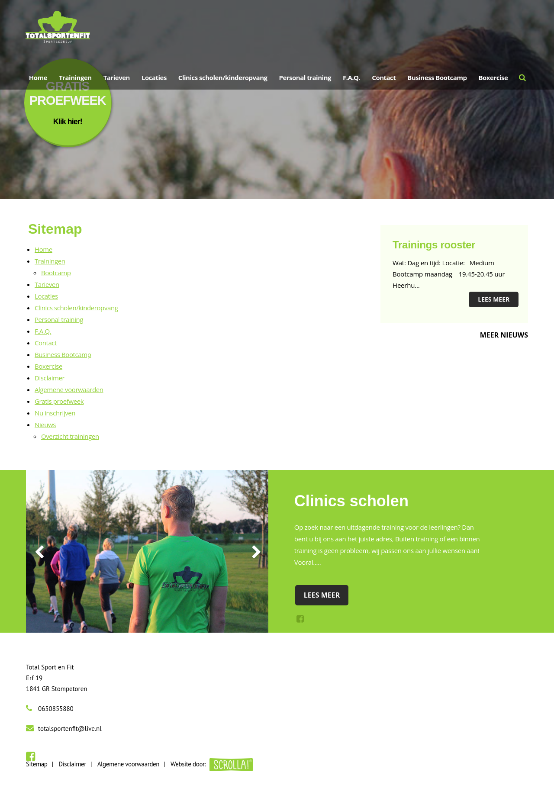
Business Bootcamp (63, 354)
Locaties (46, 296)
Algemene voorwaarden (69, 389)
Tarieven (47, 284)
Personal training (59, 319)
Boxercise (48, 366)
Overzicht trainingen (70, 436)
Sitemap (36, 764)
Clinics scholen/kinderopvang (76, 307)
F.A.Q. (43, 331)
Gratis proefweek (59, 401)
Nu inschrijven (55, 413)
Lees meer (493, 299)
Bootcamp (56, 272)
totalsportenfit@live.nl (70, 728)
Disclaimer (49, 377)
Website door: (212, 764)
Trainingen (75, 77)
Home (43, 249)
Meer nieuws (504, 335)
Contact (46, 342)
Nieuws (45, 424)
